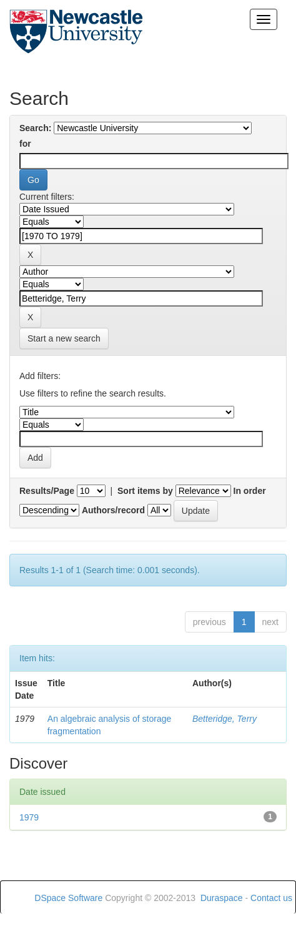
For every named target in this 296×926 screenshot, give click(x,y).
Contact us (271, 898)
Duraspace (221, 898)
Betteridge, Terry (224, 719)
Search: (35, 128)
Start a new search (64, 338)
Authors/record (113, 510)
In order (250, 491)
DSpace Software (68, 898)
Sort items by (145, 491)
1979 (29, 817)
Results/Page (46, 491)
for (25, 144)
